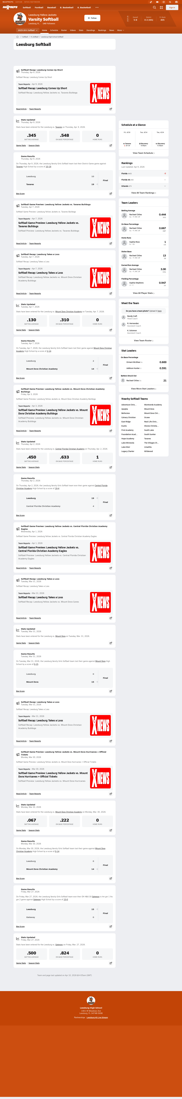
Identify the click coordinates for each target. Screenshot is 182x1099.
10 (92, 176)
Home (44, 30)
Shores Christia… (151, 425)
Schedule (54, 30)
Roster (64, 30)
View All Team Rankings (143, 192)
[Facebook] (176, 2)
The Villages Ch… (151, 442)
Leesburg (27, 176)
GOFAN (19, 2)
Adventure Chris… (129, 404)
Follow (92, 18)
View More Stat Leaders (143, 388)
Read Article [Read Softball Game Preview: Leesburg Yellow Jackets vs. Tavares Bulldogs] (21, 243)
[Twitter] (170, 2)
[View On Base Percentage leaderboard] (155, 362)
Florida (124, 173)
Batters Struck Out (128, 375)
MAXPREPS (8, 2)
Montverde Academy (153, 404)
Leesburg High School (91, 1002)
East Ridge (126, 421)
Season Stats (34, 145)
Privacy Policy (74, 1061)
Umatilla (148, 447)
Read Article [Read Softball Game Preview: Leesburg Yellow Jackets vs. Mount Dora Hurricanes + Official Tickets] (21, 793)
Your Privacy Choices (129, 1061)
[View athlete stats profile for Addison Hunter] (132, 368)
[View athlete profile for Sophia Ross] (143, 238)
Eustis (124, 425)
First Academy (127, 430)
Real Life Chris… (151, 421)
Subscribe (60, 1061)
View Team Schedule (144, 152)
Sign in (172, 7)
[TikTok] (151, 2)
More (120, 30)
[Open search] (154, 7)
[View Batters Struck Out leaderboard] (155, 380)
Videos (73, 30)
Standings (90, 30)
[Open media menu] (161, 7)
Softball (27, 7)
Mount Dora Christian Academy (68, 311)
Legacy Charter (127, 451)
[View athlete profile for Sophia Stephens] (143, 278)
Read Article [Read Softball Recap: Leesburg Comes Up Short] (21, 109)
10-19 (48, 166)
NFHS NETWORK (32, 2)
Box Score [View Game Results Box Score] (20, 193)
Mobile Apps (46, 1061)
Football (39, 7)
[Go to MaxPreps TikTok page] (72, 1051)
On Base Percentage (129, 357)
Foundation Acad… (129, 434)
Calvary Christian (128, 417)
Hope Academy (127, 438)
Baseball (51, 7)
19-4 (57, 488)
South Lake (149, 430)
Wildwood (148, 451)
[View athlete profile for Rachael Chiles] (143, 210)
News (111, 30)
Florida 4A (125, 179)
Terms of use (90, 1061)
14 (92, 368)
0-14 (57, 851)
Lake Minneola (127, 442)
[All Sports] (97, 7)
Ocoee (147, 417)
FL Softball (34, 37)
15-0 (66, 899)
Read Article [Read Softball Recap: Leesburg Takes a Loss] (21, 293)
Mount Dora (60, 636)
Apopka (124, 409)
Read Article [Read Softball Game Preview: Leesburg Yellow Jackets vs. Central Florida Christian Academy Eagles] (21, 568)
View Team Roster (143, 340)
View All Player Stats (143, 292)
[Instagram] (164, 2)
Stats (81, 30)
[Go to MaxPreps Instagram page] (91, 1051)
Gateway (96, 896)
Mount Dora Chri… (152, 413)
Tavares (58, 127)
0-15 (36, 664)
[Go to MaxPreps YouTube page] (81, 1051)
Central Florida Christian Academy (69, 449)
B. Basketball (66, 7)
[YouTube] (157, 2)
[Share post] (111, 109)
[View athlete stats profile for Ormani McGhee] (132, 362)
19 (92, 184)
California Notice (108, 1061)
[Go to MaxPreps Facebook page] (110, 1051)
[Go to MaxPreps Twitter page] (100, 1051)
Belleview (125, 413)
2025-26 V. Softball (28, 30)
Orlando (124, 186)
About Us (32, 1061)
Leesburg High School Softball (52, 37)
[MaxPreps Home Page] (17, 37)
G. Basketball (84, 7)
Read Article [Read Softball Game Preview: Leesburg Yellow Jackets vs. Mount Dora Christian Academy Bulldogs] (21, 430)
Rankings (102, 30)
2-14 (49, 351)
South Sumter (150, 434)
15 (92, 682)
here (159, 311)
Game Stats (21, 145)
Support (148, 1061)
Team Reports (24, 84)
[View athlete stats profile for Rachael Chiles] (132, 380)
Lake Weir (125, 447)
